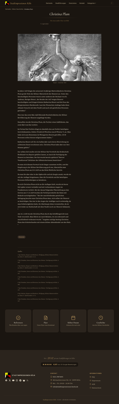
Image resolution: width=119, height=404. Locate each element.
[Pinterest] (20, 380)
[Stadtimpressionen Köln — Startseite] (18, 3)
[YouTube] (13, 380)
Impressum (95, 380)
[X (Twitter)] (10, 380)
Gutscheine (73, 3)
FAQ (92, 377)
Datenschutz (95, 388)
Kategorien (91, 3)
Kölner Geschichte (17, 9)
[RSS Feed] (27, 380)
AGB (92, 384)
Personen (21, 237)
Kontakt (82, 3)
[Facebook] (6, 380)
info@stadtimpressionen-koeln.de (65, 387)
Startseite (49, 3)
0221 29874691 (58, 377)
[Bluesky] (24, 380)
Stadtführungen (60, 3)
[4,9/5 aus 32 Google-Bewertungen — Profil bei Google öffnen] (59, 364)
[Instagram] (17, 380)
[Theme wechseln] (112, 3)
